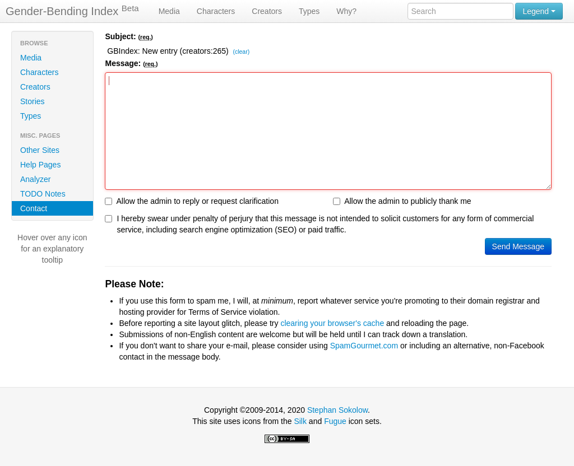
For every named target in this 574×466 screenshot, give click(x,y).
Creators (267, 11)
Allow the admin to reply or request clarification (191, 201)
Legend (539, 11)
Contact (33, 208)
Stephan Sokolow (337, 410)
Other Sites (39, 150)
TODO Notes (43, 193)
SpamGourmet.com (364, 345)
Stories (32, 101)
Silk (300, 421)
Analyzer (35, 179)
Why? (346, 11)
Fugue (335, 421)
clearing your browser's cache (332, 323)
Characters (216, 11)
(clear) (241, 52)
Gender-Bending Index (72, 10)
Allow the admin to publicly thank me (402, 201)
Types (309, 11)
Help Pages (40, 164)
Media (169, 11)
